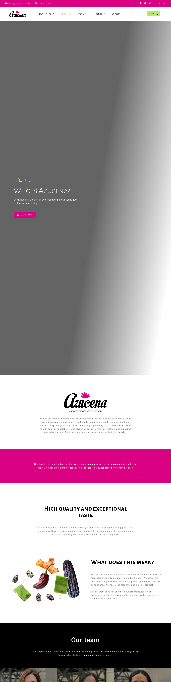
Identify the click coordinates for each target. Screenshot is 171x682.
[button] (153, 13)
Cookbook (99, 14)
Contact (116, 14)
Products (82, 14)
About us (66, 14)
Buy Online (46, 13)
